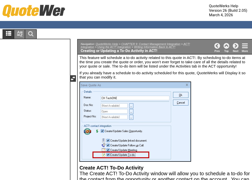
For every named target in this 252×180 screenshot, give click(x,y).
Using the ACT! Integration (114, 47)
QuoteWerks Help (107, 44)
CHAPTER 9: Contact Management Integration (150, 44)
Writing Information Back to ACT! (154, 47)
